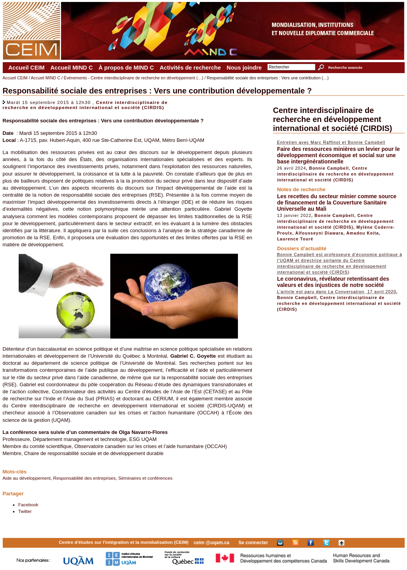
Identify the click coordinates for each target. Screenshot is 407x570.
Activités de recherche (190, 68)
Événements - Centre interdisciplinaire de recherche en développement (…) (134, 77)
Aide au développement (27, 477)
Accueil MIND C (71, 68)
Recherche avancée (345, 68)
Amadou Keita (362, 233)
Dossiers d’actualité (301, 248)
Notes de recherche (301, 189)
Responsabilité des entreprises (84, 477)
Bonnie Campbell (329, 168)
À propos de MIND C (126, 68)
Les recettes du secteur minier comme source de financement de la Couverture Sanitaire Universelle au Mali (336, 202)
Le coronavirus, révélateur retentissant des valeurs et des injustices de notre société (333, 282)
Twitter (25, 511)
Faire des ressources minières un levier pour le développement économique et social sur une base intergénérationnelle (338, 155)
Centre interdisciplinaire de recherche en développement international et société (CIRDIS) (85, 105)
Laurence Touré (295, 239)
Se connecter (253, 542)
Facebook (28, 504)
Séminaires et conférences (145, 477)
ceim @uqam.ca (211, 542)
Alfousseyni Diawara (319, 233)
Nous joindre (244, 68)
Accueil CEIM (26, 68)
